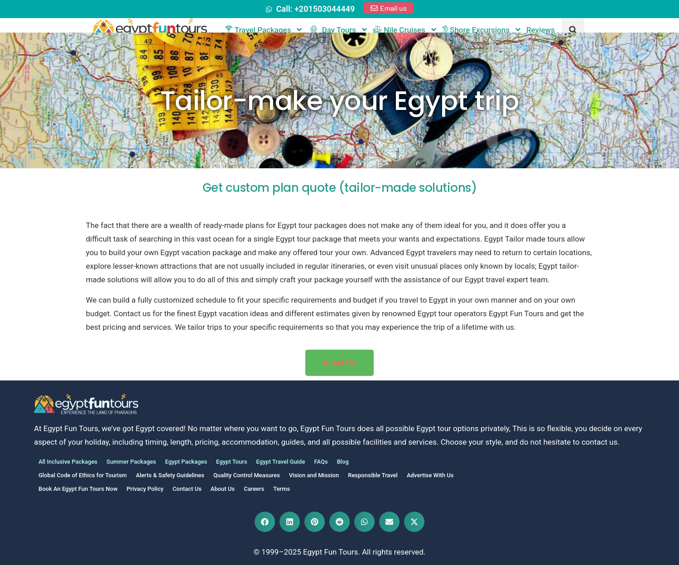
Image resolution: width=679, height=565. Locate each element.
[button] (573, 30)
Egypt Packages (186, 461)
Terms (281, 488)
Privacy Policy (145, 488)
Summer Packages (131, 461)
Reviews (540, 29)
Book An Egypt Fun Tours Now (78, 488)
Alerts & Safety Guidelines (170, 475)
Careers (254, 488)
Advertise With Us (430, 475)
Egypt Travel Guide (280, 461)
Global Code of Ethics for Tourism (83, 475)
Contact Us (187, 488)
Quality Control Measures (246, 475)
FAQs (320, 461)
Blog (343, 461)
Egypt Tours (231, 461)
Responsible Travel (373, 475)
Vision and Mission (314, 475)
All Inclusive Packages (68, 461)
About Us (223, 488)
